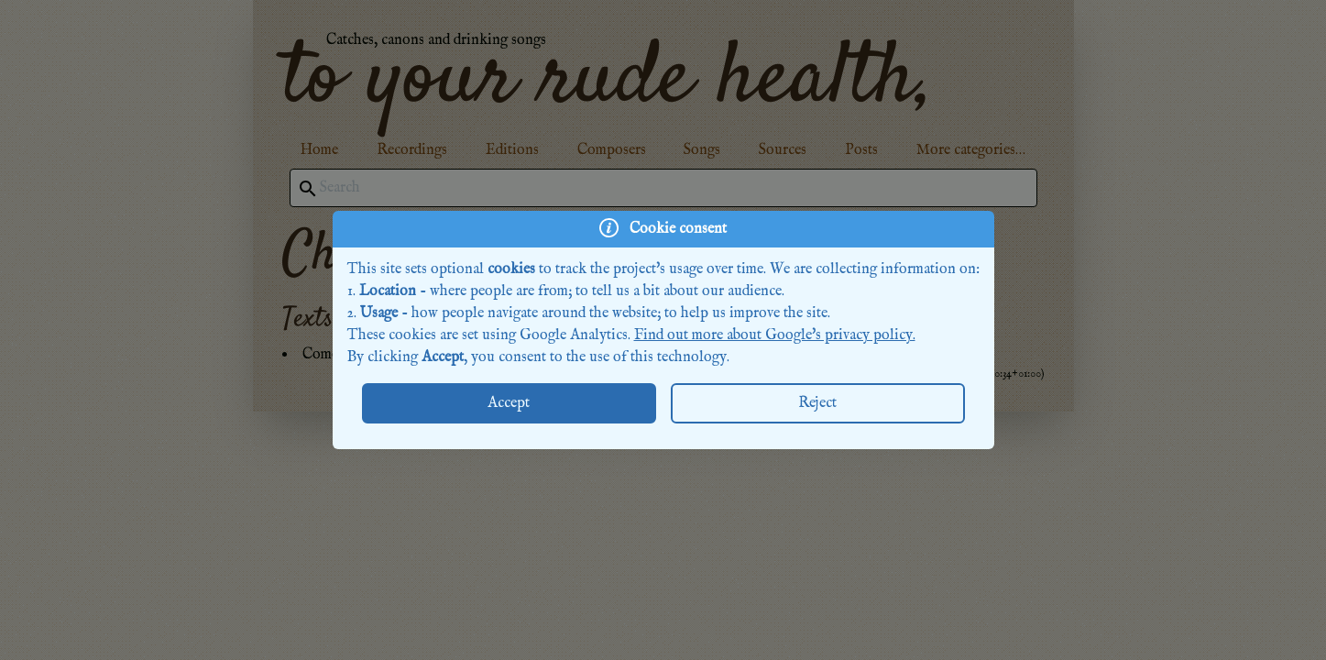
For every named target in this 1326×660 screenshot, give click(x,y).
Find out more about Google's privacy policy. (774, 335)
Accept (509, 403)
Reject (817, 403)
